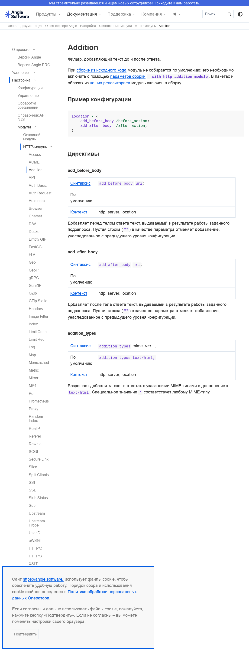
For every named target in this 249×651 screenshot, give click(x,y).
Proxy (33, 409)
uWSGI (35, 540)
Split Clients (39, 475)
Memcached (39, 362)
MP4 (32, 385)
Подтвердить (25, 634)
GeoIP (34, 270)
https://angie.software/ (43, 579)
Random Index (36, 418)
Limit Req (37, 339)
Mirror (33, 378)
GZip (33, 293)
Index (33, 324)
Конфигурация (30, 88)
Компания (151, 14)
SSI (32, 482)
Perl (32, 393)
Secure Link (39, 459)
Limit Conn (38, 332)
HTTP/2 (35, 548)
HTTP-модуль (145, 26)
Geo (32, 262)
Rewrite (35, 444)
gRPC (34, 278)
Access (35, 154)
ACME (34, 162)
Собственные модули (115, 26)
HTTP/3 (35, 556)
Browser (35, 208)
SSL (32, 490)
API (32, 177)
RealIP (34, 428)
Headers (36, 309)
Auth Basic (38, 185)
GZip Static (38, 301)
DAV (32, 224)
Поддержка (119, 14)
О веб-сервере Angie (61, 26)
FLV (32, 254)
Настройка (88, 26)
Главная (11, 26)
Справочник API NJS (31, 117)
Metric (34, 370)
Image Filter (38, 316)
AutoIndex (37, 201)
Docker (35, 231)
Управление (28, 95)
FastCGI (35, 247)
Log (32, 347)
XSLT (33, 564)
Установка (20, 72)
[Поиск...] (214, 14)
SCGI (33, 451)
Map (32, 355)
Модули (24, 127)
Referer (35, 436)
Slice (33, 467)
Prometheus (39, 401)
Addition (165, 26)
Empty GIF (37, 239)
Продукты (46, 14)
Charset (35, 216)
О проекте (20, 49)
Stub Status (38, 498)
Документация (82, 14)
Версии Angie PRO (34, 65)
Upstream (37, 513)
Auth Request (40, 193)
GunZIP (35, 285)
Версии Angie (29, 57)
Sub (32, 505)
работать (191, 3)
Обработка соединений (28, 105)
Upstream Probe (37, 523)
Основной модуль (31, 137)
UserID (34, 533)
